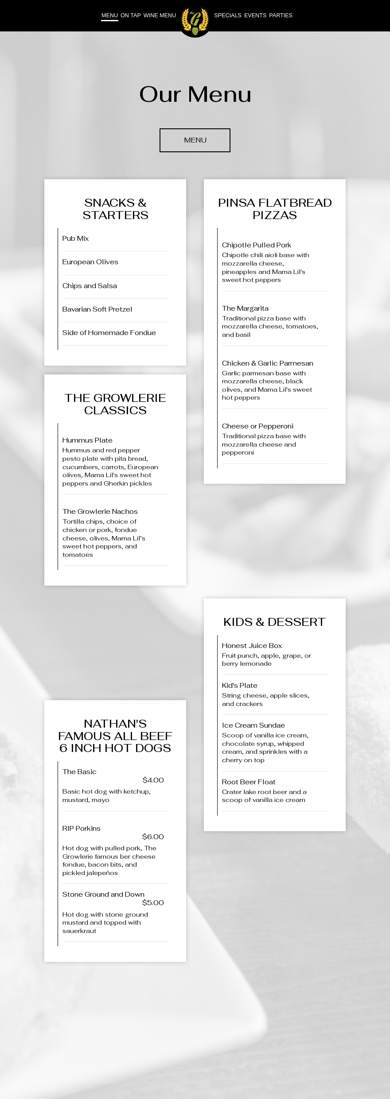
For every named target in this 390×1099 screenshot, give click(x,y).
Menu (109, 15)
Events (255, 15)
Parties (280, 15)
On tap (131, 15)
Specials (228, 15)
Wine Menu (160, 15)
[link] (195, 20)
